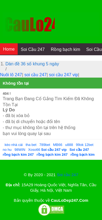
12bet (89, 145)
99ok (80, 145)
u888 (69, 145)
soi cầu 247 (35, 74)
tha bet (31, 145)
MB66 (57, 145)
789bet (44, 145)
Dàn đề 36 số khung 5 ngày (32, 64)
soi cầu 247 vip (63, 74)
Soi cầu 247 (67, 174)
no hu (7, 150)
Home (9, 49)
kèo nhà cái (14, 145)
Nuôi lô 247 (11, 74)
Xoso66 (34, 150)
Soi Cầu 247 (33, 49)
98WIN (20, 150)
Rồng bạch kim (65, 49)
